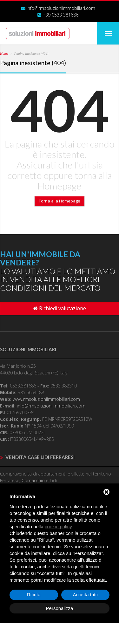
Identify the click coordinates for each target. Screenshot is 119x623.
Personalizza (59, 608)
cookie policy (58, 526)
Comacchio (33, 480)
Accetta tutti (85, 594)
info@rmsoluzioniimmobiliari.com (61, 8)
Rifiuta (34, 594)
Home (4, 53)
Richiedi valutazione (59, 308)
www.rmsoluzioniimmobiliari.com (46, 399)
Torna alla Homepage (59, 201)
